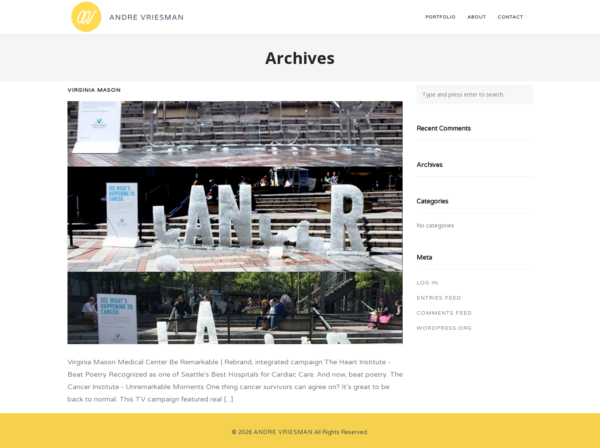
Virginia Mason (94, 90)
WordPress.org (444, 328)
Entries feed (439, 298)
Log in (427, 282)
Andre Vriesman (283, 432)
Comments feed (444, 313)
